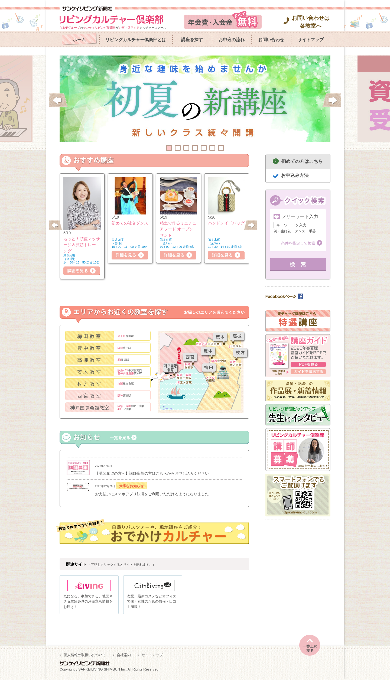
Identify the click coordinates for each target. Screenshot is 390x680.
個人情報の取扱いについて (85, 656)
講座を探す (192, 39)
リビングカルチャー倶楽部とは (135, 39)
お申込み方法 (295, 175)
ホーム (79, 39)
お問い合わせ (271, 39)
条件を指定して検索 (298, 243)
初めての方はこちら (302, 161)
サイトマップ (311, 39)
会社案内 (124, 656)
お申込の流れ (232, 39)
